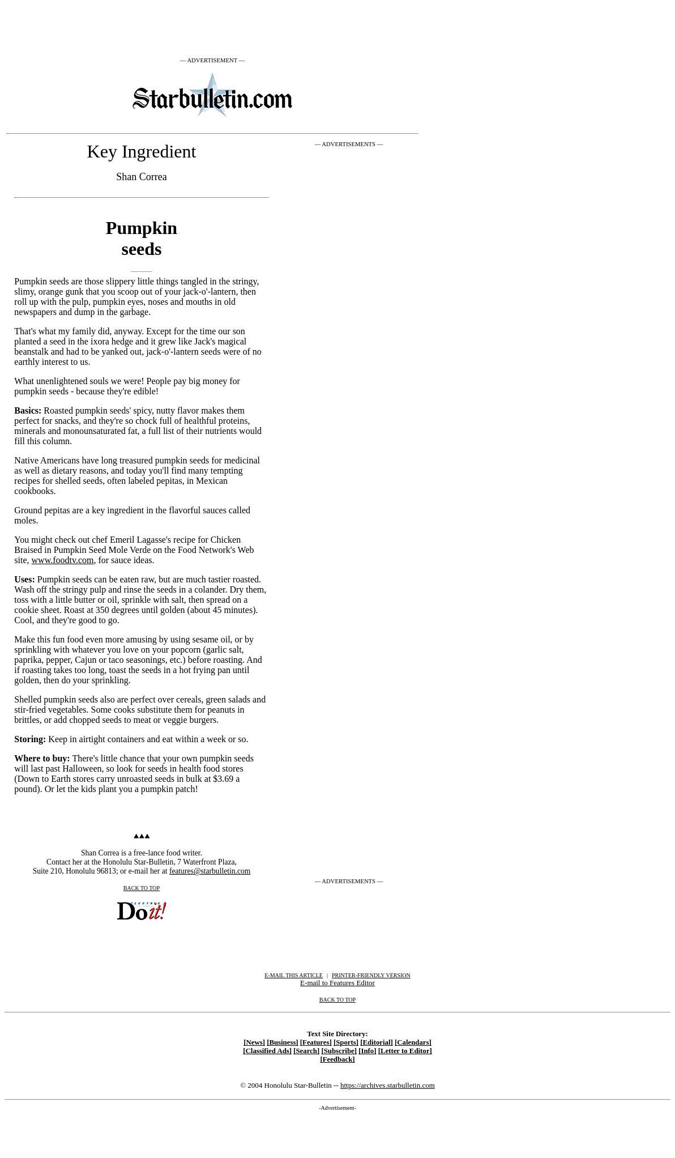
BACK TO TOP (141, 888)
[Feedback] (337, 1059)
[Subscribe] (339, 1051)
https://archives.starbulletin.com (387, 1085)
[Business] (282, 1042)
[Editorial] (376, 1042)
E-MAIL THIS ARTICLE (293, 975)
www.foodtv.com (63, 560)
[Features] (316, 1042)
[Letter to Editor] (405, 1051)
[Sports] (346, 1042)
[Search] (306, 1051)
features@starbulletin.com (210, 871)
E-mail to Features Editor (337, 982)
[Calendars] (413, 1042)
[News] (254, 1042)
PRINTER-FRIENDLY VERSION (371, 975)
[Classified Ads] (267, 1051)
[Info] (367, 1051)
